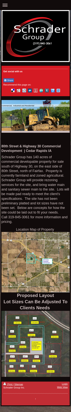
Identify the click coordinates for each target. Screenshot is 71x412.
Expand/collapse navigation (35, 5)
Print (8, 384)
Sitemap (18, 384)
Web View (62, 387)
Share (8, 80)
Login (65, 384)
